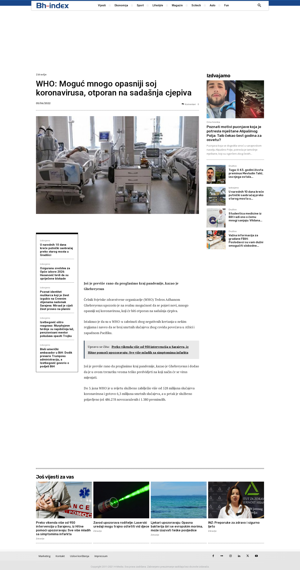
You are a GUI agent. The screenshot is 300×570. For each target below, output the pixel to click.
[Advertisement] (150, 41)
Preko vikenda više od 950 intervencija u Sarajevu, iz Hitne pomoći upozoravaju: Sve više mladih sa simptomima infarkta (63, 528)
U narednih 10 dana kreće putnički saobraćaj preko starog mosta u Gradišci (56, 250)
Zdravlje (41, 74)
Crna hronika (213, 122)
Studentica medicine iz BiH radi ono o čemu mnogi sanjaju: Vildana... (245, 217)
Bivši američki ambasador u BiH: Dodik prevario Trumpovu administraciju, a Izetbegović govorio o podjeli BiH (56, 357)
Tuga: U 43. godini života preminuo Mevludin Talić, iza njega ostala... (246, 173)
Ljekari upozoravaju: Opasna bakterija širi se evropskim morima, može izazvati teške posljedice (177, 526)
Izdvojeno (45, 240)
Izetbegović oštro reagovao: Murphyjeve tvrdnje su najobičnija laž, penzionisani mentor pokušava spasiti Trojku (57, 329)
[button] (259, 5)
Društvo (233, 166)
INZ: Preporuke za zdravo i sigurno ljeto (234, 524)
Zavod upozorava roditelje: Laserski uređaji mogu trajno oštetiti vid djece (120, 526)
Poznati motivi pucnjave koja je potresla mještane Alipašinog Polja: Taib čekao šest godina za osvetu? (234, 133)
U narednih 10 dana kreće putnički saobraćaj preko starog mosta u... (246, 195)
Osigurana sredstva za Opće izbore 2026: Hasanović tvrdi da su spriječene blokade (55, 273)
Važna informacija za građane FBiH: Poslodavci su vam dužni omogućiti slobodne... (246, 240)
